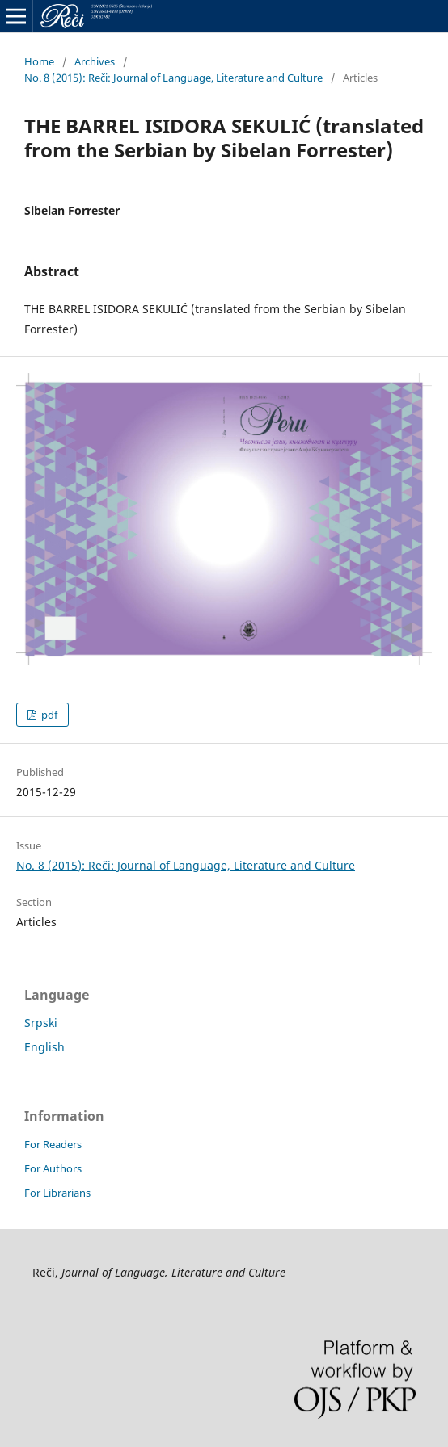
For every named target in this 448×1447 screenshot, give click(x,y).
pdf (48, 714)
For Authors (53, 1168)
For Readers (53, 1144)
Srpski (40, 1022)
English (44, 1047)
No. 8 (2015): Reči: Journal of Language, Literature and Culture (173, 77)
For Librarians (57, 1192)
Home (39, 61)
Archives (94, 61)
